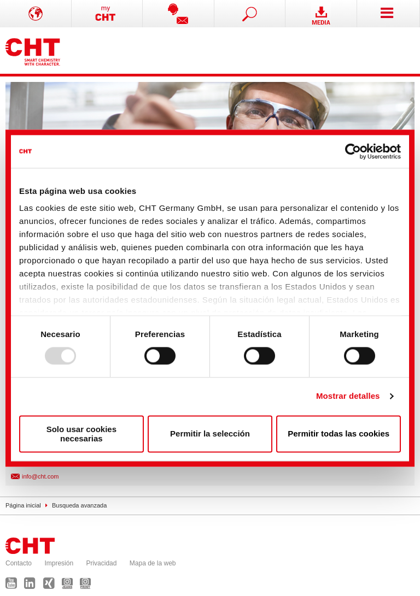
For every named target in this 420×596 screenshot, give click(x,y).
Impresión (58, 563)
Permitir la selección (210, 434)
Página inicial (23, 505)
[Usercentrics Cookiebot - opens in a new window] (353, 151)
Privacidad (101, 563)
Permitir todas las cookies (338, 434)
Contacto (18, 563)
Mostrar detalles (348, 396)
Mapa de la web (153, 563)
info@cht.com (40, 476)
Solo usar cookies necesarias (81, 433)
